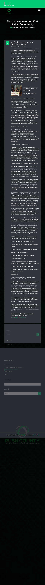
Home (11, 30)
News (24, 123)
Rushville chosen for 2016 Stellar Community (24, 30)
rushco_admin (16, 123)
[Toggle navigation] (39, 10)
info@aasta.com (10, 5)
